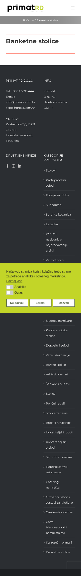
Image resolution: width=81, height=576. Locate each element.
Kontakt (49, 91)
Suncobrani (54, 205)
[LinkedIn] (19, 166)
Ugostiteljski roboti (59, 432)
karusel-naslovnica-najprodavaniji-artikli (57, 242)
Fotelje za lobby (57, 195)
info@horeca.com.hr (20, 102)
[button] (10, 287)
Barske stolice (56, 365)
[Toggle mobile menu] (73, 8)
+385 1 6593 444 (22, 91)
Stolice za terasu (57, 413)
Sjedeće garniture (59, 321)
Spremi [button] (40, 302)
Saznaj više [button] (14, 281)
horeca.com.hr (24, 108)
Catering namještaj (53, 484)
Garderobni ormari (59, 512)
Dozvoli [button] (64, 302)
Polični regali (55, 403)
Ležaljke (52, 224)
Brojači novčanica (58, 423)
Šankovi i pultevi (58, 384)
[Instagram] (13, 166)
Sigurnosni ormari (59, 457)
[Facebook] (7, 166)
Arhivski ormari (57, 374)
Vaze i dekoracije (58, 355)
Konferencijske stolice (56, 333)
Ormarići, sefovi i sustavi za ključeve (59, 499)
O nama (50, 97)
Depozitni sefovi (57, 345)
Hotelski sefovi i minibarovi (57, 469)
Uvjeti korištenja (55, 102)
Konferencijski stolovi (56, 444)
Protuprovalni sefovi (56, 182)
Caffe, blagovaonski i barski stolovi (56, 527)
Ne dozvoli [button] (17, 302)
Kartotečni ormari (59, 542)
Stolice (51, 393)
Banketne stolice (58, 552)
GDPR (48, 108)
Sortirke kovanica (58, 214)
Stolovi (51, 170)
